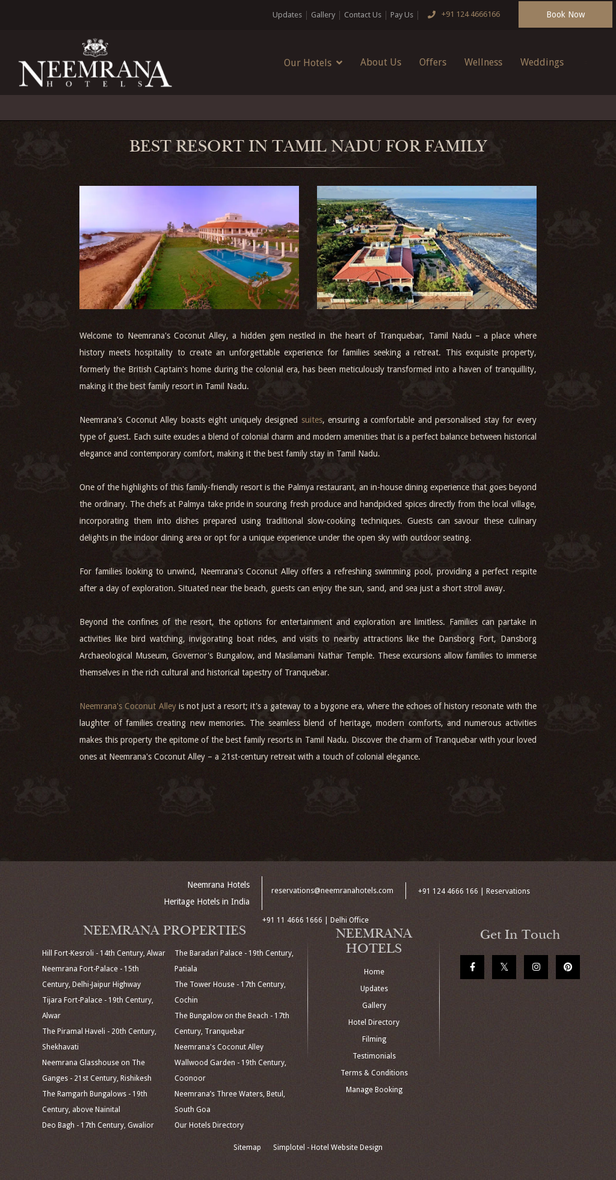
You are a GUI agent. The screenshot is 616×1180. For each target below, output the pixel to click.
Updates (287, 14)
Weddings (542, 62)
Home (374, 972)
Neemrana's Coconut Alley (127, 706)
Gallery (323, 14)
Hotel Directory (373, 1022)
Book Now (565, 14)
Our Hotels (313, 62)
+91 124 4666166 (461, 15)
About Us (380, 62)
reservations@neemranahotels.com (332, 891)
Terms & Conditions (374, 1073)
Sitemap (247, 1147)
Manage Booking (374, 1090)
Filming (374, 1039)
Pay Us (401, 14)
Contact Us (362, 14)
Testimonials (374, 1056)
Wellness (483, 62)
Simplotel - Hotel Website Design (328, 1147)
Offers (432, 62)
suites (311, 420)
